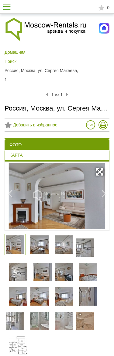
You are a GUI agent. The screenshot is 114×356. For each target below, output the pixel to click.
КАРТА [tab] (16, 155)
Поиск (10, 61)
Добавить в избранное (31, 125)
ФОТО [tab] (15, 144)
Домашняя (15, 52)
